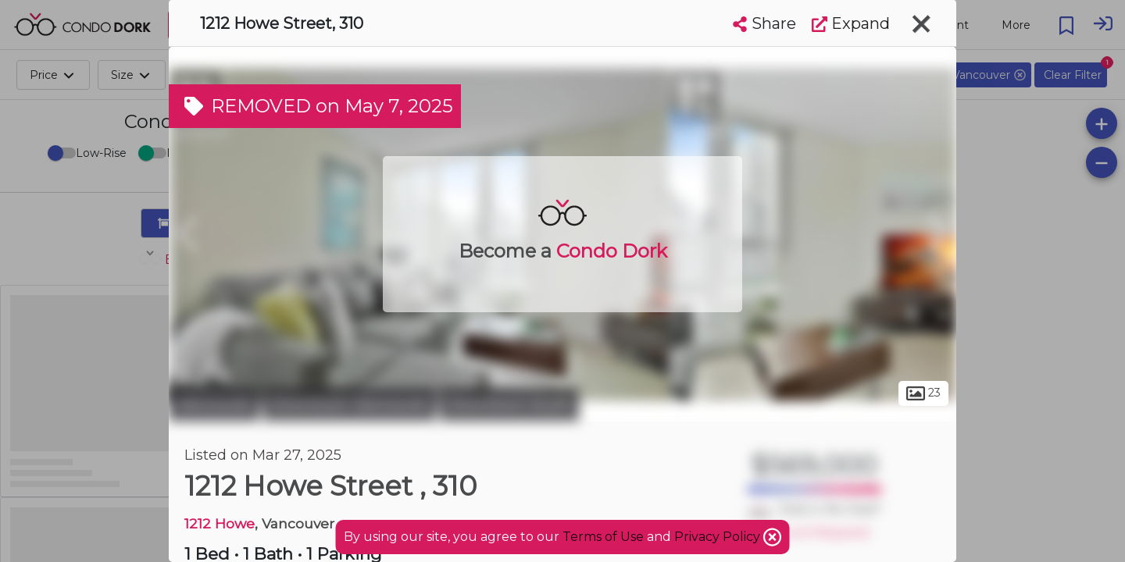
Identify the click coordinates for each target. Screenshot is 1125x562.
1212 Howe (219, 523)
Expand (851, 23)
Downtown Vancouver (349, 404)
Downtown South (509, 404)
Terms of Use (603, 536)
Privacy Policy (718, 536)
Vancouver (214, 404)
